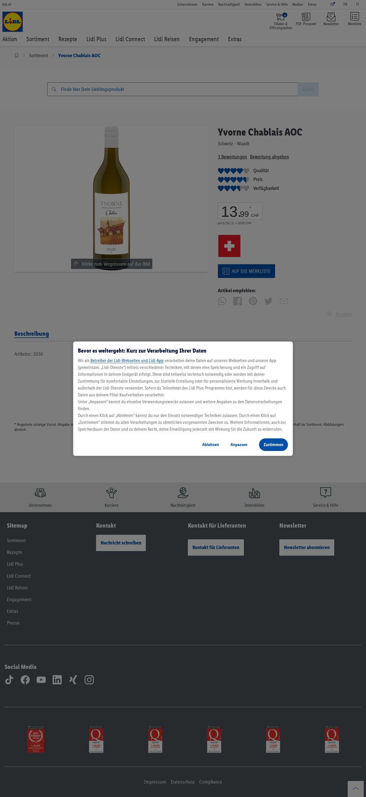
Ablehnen (210, 444)
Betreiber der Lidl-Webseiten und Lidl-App (127, 360)
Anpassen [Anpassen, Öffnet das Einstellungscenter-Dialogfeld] (238, 444)
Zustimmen (273, 444)
